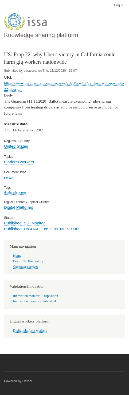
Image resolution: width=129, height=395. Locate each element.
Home (17, 255)
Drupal (27, 381)
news (8, 177)
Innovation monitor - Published (34, 301)
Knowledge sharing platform (41, 35)
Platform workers (19, 162)
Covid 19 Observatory (28, 261)
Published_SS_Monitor (24, 223)
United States (16, 146)
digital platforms (15, 192)
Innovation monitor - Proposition (35, 296)
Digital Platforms (18, 207)
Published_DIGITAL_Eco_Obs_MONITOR (41, 229)
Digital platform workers (30, 330)
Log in (118, 5)
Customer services (25, 266)
